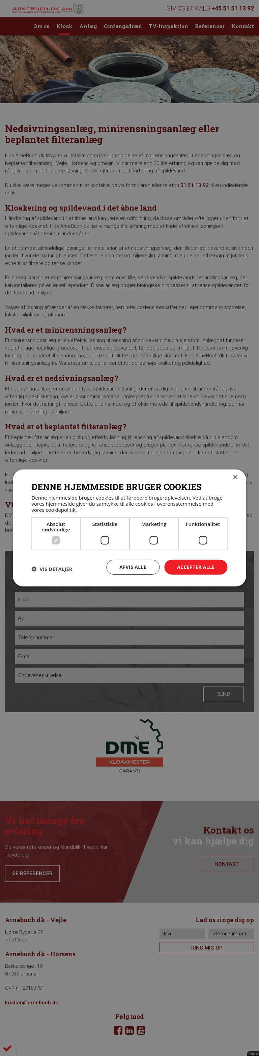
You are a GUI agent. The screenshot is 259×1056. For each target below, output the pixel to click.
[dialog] (129, 528)
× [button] (235, 477)
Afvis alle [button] (132, 566)
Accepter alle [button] (195, 566)
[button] (51, 569)
